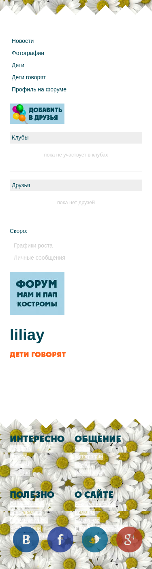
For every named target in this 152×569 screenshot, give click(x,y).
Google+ (129, 539)
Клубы (82, 464)
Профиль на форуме (39, 89)
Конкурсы (21, 464)
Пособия (20, 473)
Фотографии (28, 53)
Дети (18, 65)
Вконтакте (26, 539)
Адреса (18, 456)
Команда (85, 512)
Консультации (25, 512)
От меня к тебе (27, 504)
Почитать (20, 448)
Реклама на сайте (95, 504)
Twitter (95, 539)
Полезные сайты (29, 520)
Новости (23, 41)
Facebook (60, 539)
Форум (82, 448)
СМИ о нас (87, 520)
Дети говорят (29, 77)
